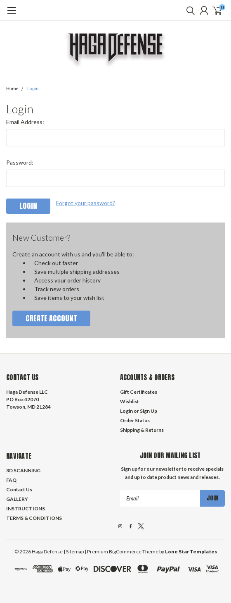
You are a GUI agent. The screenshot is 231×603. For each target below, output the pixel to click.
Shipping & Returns (142, 430)
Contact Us (19, 489)
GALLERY (17, 499)
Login (32, 88)
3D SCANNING (23, 470)
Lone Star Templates (191, 551)
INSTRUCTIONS (25, 508)
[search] (188, 10)
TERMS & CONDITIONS (34, 518)
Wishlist (129, 401)
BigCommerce (125, 551)
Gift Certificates (138, 392)
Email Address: (25, 121)
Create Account (51, 318)
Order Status (135, 420)
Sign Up (148, 411)
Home (12, 88)
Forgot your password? (85, 202)
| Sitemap (74, 551)
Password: (19, 162)
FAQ (11, 480)
